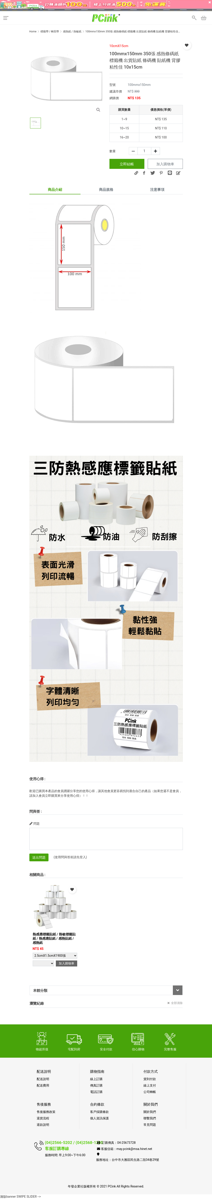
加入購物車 (165, 164)
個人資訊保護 (99, 1118)
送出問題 (39, 858)
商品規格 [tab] (106, 189)
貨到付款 (149, 1079)
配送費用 (43, 1085)
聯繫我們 (149, 1118)
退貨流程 (43, 1118)
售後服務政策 (46, 1112)
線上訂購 (96, 1079)
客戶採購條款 (99, 1112)
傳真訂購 (96, 1085)
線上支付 (149, 1085)
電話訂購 (96, 1092)
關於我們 (149, 1112)
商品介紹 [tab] (55, 189)
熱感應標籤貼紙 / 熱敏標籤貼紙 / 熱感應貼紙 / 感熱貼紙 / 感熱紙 (54, 938)
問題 (34, 823)
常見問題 (149, 1124)
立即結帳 (127, 164)
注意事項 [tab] (157, 189)
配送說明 (43, 1079)
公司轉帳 (149, 1092)
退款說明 (43, 1124)
